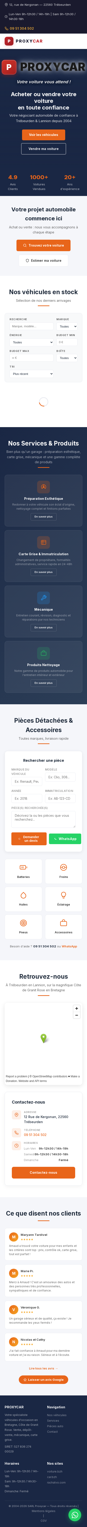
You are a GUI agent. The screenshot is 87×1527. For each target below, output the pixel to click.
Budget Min (65, 335)
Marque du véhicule (20, 772)
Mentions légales (43, 1511)
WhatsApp (65, 839)
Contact (52, 1431)
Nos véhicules (57, 1415)
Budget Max (19, 351)
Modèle (51, 769)
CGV (44, 1520)
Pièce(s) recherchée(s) (29, 808)
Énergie (16, 335)
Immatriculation (59, 791)
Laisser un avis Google (43, 1379)
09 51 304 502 (19, 28)
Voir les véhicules (43, 135)
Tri (12, 366)
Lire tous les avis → (43, 1368)
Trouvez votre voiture (43, 245)
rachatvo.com (56, 1482)
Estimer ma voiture (43, 260)
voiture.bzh (54, 1471)
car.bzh (52, 1477)
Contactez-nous (43, 1172)
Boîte (60, 351)
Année (16, 791)
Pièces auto (55, 1426)
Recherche (18, 319)
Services (53, 1420)
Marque (62, 319)
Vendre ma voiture (44, 149)
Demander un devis (28, 839)
